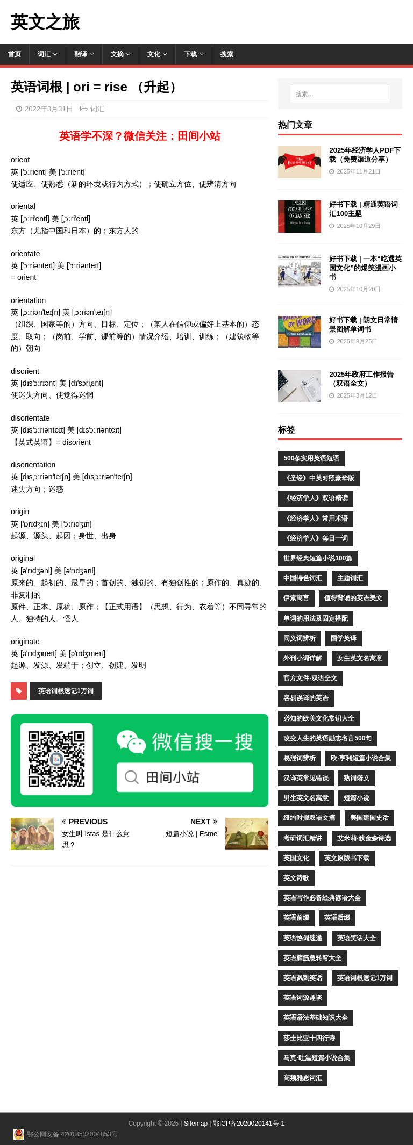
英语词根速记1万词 (66, 691)
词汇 (44, 54)
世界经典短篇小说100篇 (317, 558)
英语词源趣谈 (302, 998)
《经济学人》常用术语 (315, 518)
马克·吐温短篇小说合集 (316, 1058)
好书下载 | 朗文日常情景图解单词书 (363, 324)
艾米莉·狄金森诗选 (363, 838)
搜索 (226, 54)
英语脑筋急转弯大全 (312, 958)
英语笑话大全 (356, 938)
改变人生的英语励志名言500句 (327, 738)
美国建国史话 (369, 818)
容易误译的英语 (306, 698)
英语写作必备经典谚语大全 (322, 898)
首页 (14, 54)
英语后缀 (337, 917)
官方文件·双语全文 (310, 678)
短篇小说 (356, 798)
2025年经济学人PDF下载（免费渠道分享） (365, 154)
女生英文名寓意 (359, 658)
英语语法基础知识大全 (315, 1017)
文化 (153, 54)
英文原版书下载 (346, 858)
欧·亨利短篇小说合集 (360, 758)
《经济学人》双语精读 (315, 498)
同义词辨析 (299, 638)
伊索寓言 (296, 598)
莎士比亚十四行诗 (309, 1038)
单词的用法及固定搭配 (315, 618)
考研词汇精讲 (302, 838)
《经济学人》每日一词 (315, 538)
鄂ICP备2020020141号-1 (248, 1123)
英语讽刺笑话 (302, 978)
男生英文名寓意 (306, 798)
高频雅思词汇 (302, 1078)
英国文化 (296, 858)
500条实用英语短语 (311, 458)
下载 (190, 54)
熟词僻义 (356, 778)
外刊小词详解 (302, 658)
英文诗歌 (296, 878)
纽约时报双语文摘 (309, 818)
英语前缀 (296, 917)
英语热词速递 (302, 938)
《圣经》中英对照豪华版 (318, 478)
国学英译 (344, 638)
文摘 (117, 54)
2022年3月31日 (49, 109)
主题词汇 (350, 578)
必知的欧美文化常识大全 (318, 718)
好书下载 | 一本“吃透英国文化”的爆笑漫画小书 (365, 268)
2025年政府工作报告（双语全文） (361, 378)
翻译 (80, 54)
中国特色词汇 (302, 578)
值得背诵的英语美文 (353, 598)
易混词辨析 (299, 758)
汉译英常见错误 (306, 778)
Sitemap (196, 1123)
